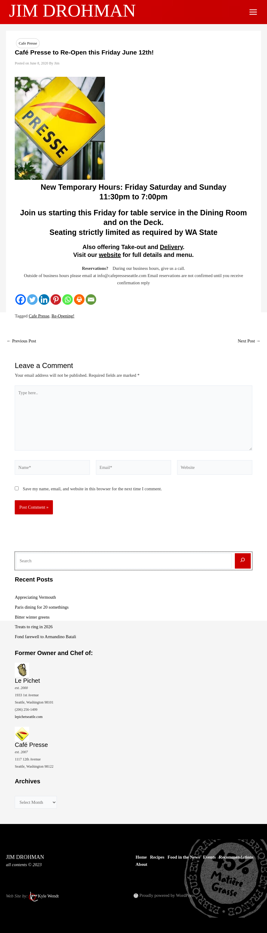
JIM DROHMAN (72, 10)
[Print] (79, 299)
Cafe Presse (28, 43)
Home (141, 857)
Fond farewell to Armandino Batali (45, 636)
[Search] (243, 561)
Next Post (249, 341)
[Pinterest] (56, 299)
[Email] (91, 299)
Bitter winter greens (32, 617)
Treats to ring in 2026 (34, 626)
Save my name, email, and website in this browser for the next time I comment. (92, 488)
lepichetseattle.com (28, 717)
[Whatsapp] (67, 299)
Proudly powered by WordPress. (168, 895)
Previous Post (21, 341)
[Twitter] (32, 299)
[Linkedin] (44, 299)
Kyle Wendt (48, 896)
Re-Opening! (62, 316)
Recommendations (236, 857)
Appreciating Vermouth (35, 597)
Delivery (171, 247)
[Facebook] (20, 299)
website (110, 254)
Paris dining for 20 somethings (42, 607)
